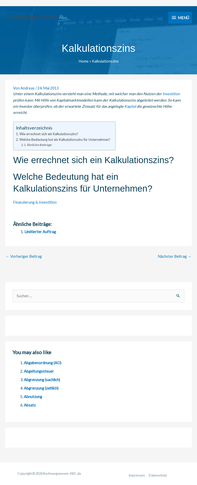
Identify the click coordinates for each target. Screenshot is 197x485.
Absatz (30, 405)
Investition (171, 94)
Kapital (130, 106)
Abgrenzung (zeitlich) (41, 388)
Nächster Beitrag (174, 256)
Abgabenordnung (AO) (42, 363)
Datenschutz (158, 475)
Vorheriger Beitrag (24, 256)
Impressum (137, 475)
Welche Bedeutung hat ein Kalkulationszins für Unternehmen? (64, 139)
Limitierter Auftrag (40, 232)
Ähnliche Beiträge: (39, 145)
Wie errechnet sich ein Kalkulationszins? (48, 134)
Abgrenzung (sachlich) (42, 380)
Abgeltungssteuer (39, 371)
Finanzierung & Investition (35, 202)
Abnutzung (33, 396)
